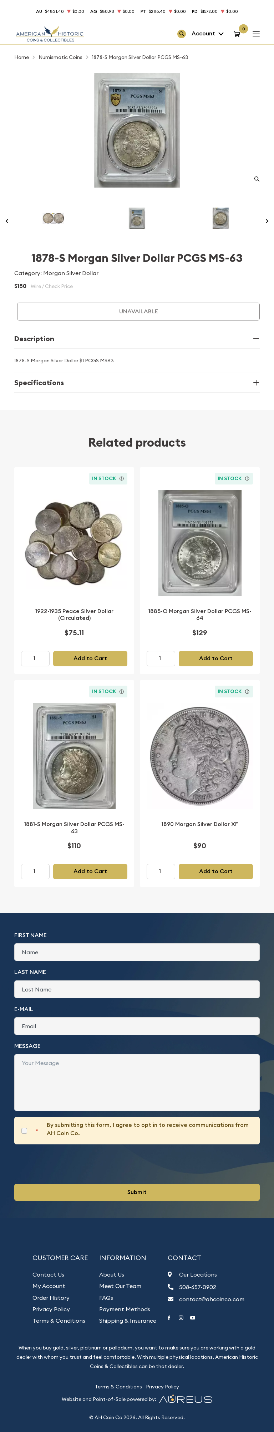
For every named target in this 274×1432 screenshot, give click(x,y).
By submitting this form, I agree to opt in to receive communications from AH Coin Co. (148, 1129)
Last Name (30, 972)
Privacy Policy (51, 1309)
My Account (48, 1285)
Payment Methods (124, 1309)
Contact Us (48, 1274)
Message (27, 1046)
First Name (30, 935)
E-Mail (23, 1009)
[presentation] (68, 1164)
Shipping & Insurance (127, 1320)
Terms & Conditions (58, 1320)
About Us (111, 1274)
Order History (51, 1297)
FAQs (106, 1297)
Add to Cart (90, 658)
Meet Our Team (120, 1285)
